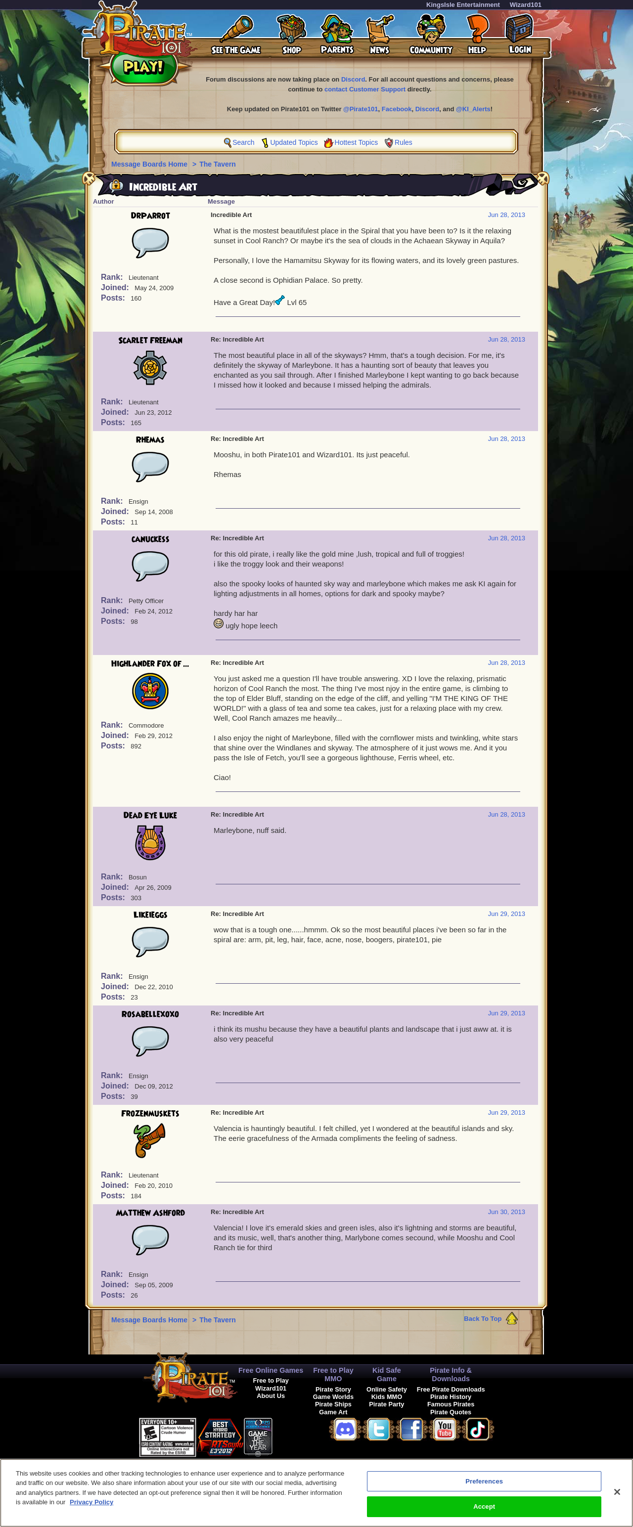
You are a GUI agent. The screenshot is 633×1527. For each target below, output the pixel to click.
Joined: (116, 287)
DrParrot (150, 216)
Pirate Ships (333, 1404)
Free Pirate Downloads (451, 1389)
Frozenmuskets (150, 1114)
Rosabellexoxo (150, 1014)
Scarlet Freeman (150, 341)
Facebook (397, 109)
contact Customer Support (365, 89)
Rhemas (150, 440)
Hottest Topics (356, 142)
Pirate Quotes (450, 1412)
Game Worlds (333, 1396)
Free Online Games (270, 1370)
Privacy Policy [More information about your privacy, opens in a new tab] (91, 1508)
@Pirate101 (360, 109)
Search (243, 142)
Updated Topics (293, 142)
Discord (353, 79)
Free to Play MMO (333, 1374)
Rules (403, 142)
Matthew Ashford (150, 1213)
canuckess (151, 539)
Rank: (113, 277)
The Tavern (217, 164)
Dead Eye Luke (150, 816)
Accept (484, 1513)
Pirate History (450, 1396)
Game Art (333, 1412)
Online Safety (386, 1389)
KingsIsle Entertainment (463, 4)
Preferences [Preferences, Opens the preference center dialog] (484, 1487)
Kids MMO (387, 1396)
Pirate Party (386, 1404)
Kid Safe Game (386, 1374)
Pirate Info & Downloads (451, 1374)
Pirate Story (333, 1389)
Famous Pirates (450, 1404)
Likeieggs (151, 915)
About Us (271, 1395)
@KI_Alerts (473, 109)
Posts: (114, 298)
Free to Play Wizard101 (271, 1384)
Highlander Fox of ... (150, 664)
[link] (297, 1436)
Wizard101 (526, 4)
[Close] (617, 1498)
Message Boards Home (150, 164)
